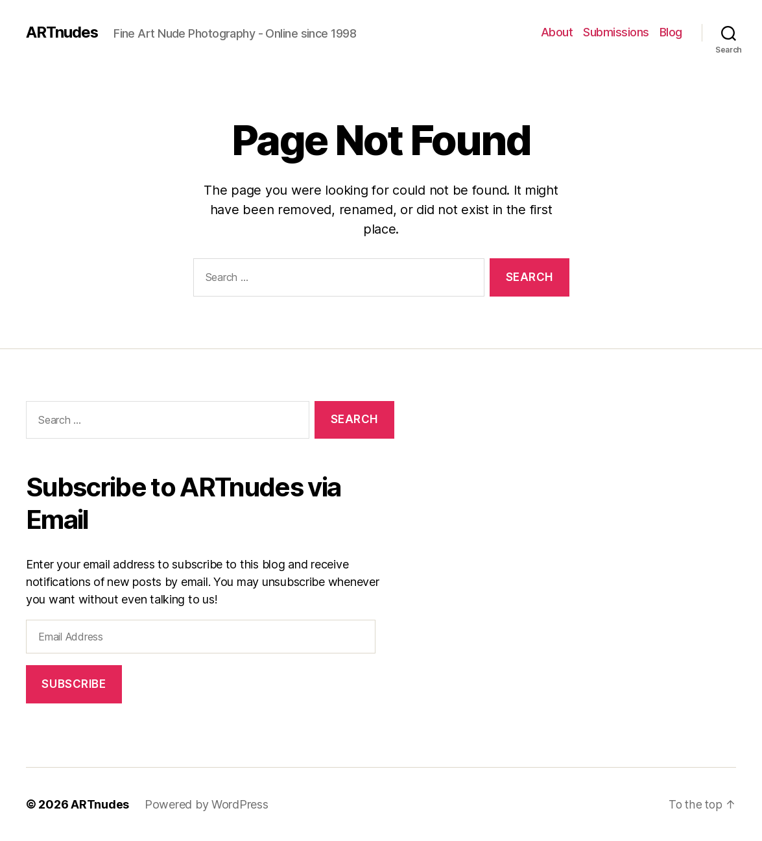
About (557, 32)
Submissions (616, 32)
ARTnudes (62, 32)
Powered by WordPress (206, 804)
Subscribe (74, 683)
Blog (671, 32)
